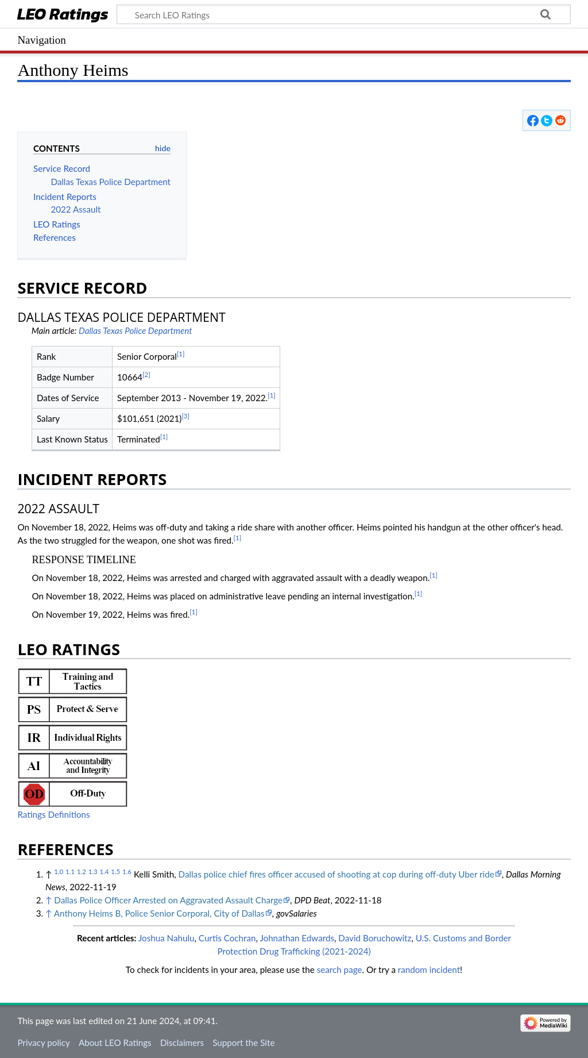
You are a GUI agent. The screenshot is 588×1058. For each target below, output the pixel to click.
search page (339, 969)
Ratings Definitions (53, 814)
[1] (181, 353)
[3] (185, 416)
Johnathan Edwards (297, 938)
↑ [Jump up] (48, 900)
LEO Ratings (63, 15)
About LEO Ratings (115, 1042)
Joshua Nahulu (166, 938)
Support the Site (243, 1042)
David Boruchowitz (374, 938)
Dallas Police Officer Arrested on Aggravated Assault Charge (168, 900)
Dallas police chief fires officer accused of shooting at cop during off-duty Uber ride (336, 874)
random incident (429, 969)
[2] (146, 374)
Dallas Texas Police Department (135, 330)
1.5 (115, 871)
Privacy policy (43, 1042)
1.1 (70, 871)
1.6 (126, 871)
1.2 (81, 871)
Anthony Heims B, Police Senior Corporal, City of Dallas (159, 913)
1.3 (93, 871)
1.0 (58, 871)
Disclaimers (182, 1042)
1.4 (104, 871)
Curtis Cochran (227, 938)
